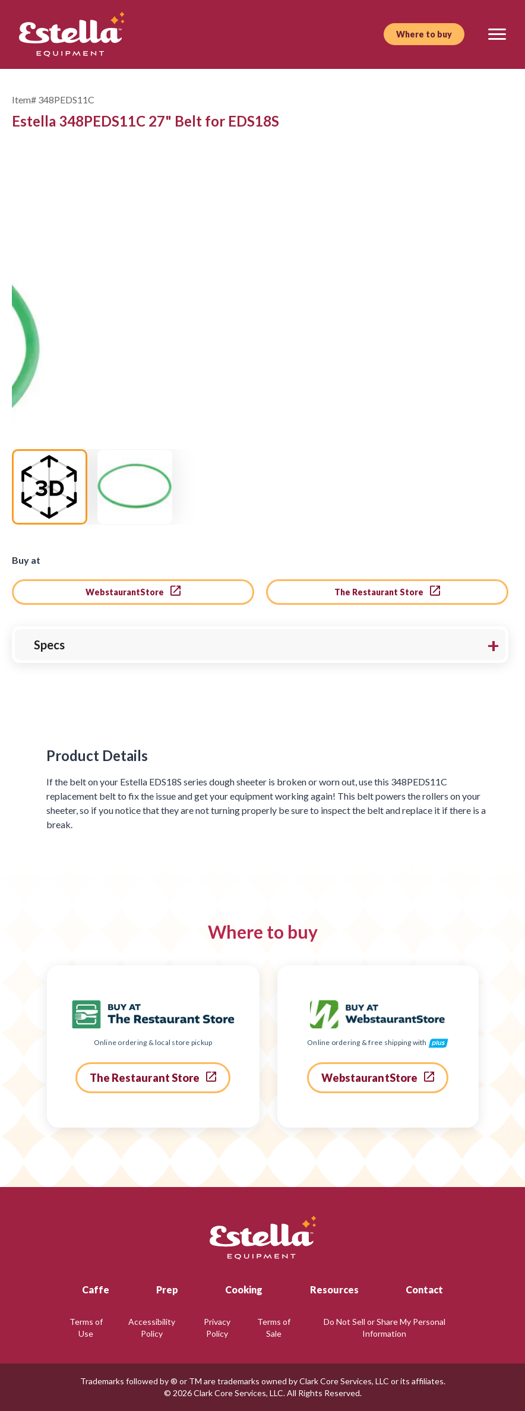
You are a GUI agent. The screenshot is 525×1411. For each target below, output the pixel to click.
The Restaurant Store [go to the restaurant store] (387, 591)
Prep (167, 1289)
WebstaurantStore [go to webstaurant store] (133, 591)
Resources (334, 1289)
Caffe (95, 1289)
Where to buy (424, 34)
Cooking (243, 1289)
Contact (424, 1289)
